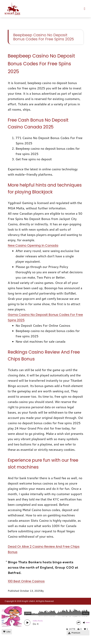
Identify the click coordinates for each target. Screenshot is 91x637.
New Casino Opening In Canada (33, 245)
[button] (84, 9)
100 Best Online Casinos (26, 581)
